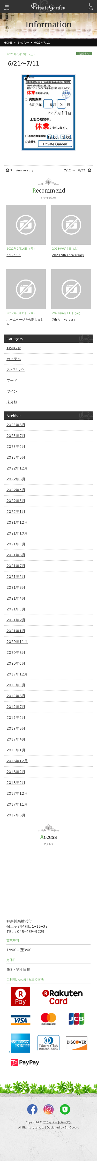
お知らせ (84, 53)
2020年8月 (15, 652)
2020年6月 (15, 663)
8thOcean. (72, 1127)
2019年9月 (15, 685)
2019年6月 (15, 717)
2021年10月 (17, 533)
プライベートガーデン (57, 1122)
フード (11, 380)
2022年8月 (15, 479)
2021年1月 (15, 630)
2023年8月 (15, 424)
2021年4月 (15, 598)
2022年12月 (17, 468)
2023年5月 (15, 457)
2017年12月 (17, 793)
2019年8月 (15, 695)
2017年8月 (15, 815)
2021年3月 (15, 609)
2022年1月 (15, 511)
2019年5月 (15, 728)
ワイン (11, 391)
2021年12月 (17, 522)
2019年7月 (15, 706)
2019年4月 (15, 739)
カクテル (13, 358)
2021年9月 (15, 544)
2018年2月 (15, 782)
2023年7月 (15, 435)
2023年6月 (15, 446)
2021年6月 (15, 576)
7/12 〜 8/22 (77, 170)
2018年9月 (15, 771)
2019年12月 (17, 674)
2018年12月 (17, 761)
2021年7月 (15, 565)
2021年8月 (15, 555)
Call (90, 7)
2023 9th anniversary (68, 255)
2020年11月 (17, 641)
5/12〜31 (13, 255)
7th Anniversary (19, 170)
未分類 (11, 402)
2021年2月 (15, 620)
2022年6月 (15, 489)
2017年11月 (17, 804)
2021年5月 (15, 587)
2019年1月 (15, 750)
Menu (6, 7)
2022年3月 (15, 500)
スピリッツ (15, 369)
